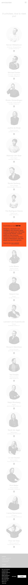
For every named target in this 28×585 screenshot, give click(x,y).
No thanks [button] (14, 576)
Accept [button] (21, 576)
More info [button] (4, 583)
